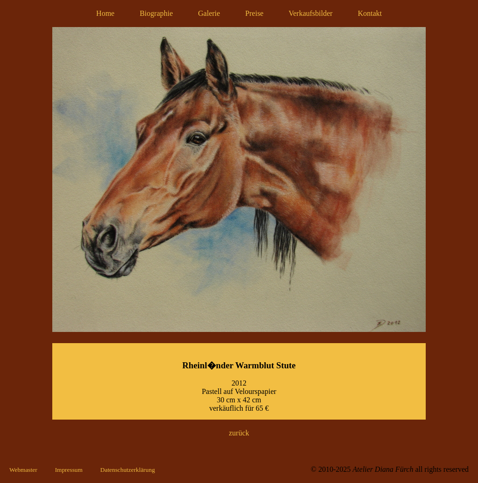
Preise (254, 13)
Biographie (156, 13)
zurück (239, 433)
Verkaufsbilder (310, 13)
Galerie (209, 13)
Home (105, 13)
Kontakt (370, 13)
